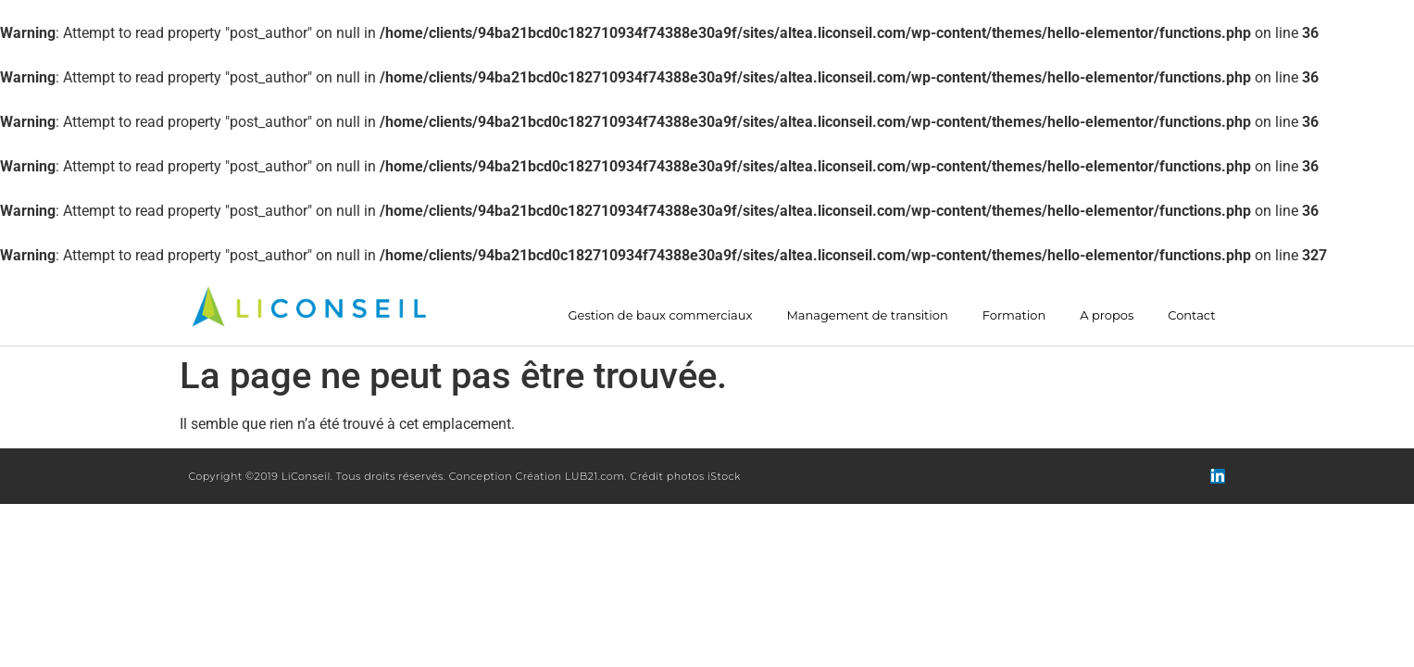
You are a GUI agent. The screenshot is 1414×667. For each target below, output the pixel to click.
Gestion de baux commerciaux (661, 315)
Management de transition (866, 315)
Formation (1013, 315)
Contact (1191, 315)
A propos (1106, 315)
